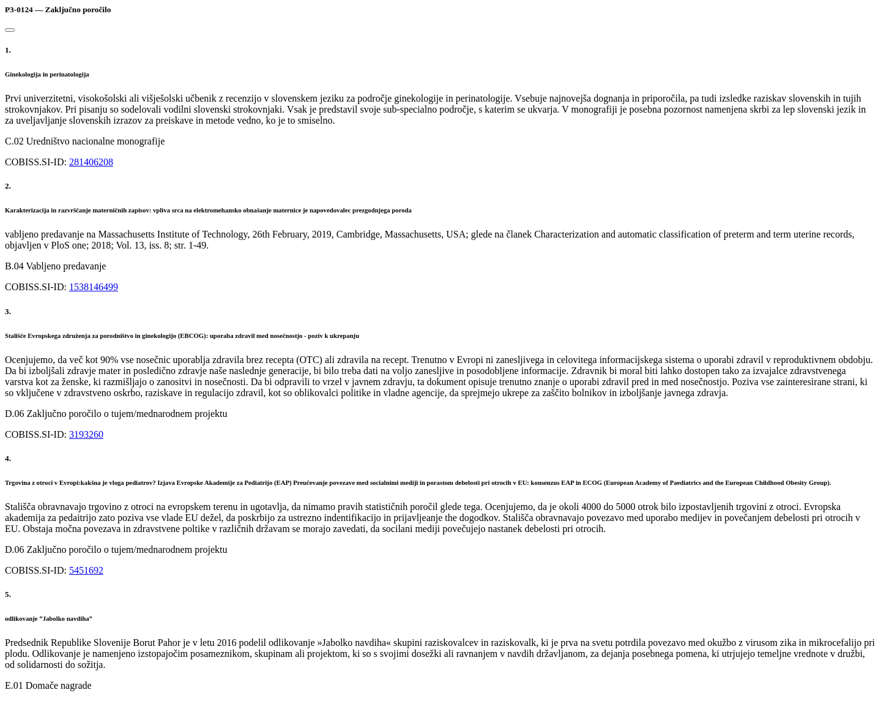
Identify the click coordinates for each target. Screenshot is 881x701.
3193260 (86, 434)
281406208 (91, 162)
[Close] (10, 30)
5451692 (86, 570)
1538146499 (93, 287)
